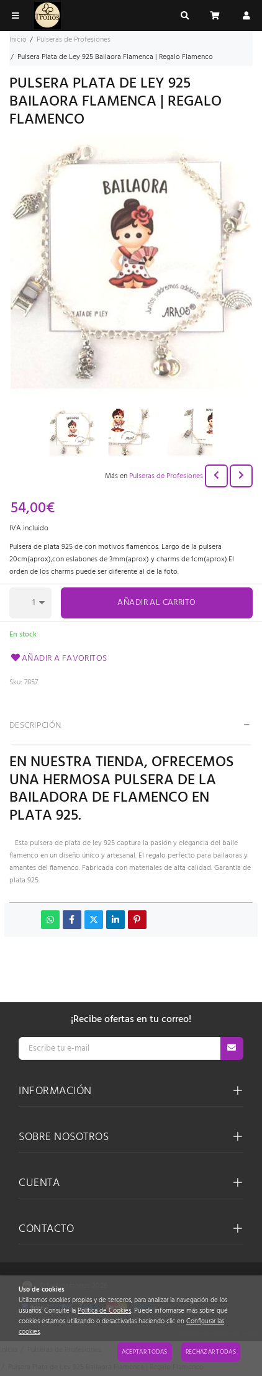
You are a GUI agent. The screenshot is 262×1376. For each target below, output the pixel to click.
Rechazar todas (211, 1352)
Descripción (35, 725)
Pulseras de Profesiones (166, 476)
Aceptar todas (145, 1352)
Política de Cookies (104, 1311)
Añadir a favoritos (58, 658)
